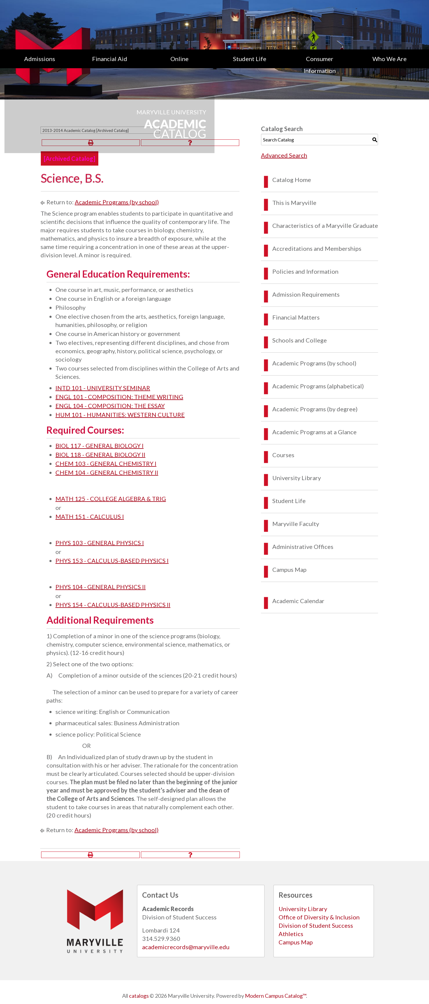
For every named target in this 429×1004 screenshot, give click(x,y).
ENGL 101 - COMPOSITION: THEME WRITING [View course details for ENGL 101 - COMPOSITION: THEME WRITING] (119, 396)
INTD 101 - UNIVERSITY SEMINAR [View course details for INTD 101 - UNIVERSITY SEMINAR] (102, 387)
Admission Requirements (306, 294)
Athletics (291, 933)
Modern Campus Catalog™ (275, 995)
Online (179, 58)
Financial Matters (296, 317)
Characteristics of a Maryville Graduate (325, 225)
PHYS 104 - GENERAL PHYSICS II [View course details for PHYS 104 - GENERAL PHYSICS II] (100, 586)
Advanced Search (284, 155)
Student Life (249, 58)
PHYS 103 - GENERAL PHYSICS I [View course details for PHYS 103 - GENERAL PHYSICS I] (99, 542)
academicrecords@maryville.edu (185, 946)
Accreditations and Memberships (316, 248)
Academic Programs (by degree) (315, 409)
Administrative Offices (302, 546)
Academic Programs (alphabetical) (318, 386)
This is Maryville (294, 202)
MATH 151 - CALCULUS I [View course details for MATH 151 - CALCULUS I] (89, 516)
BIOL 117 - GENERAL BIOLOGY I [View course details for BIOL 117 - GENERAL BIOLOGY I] (99, 445)
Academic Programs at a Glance (314, 431)
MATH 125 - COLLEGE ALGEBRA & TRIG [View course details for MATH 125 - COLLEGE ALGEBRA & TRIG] (110, 498)
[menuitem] (39, 64)
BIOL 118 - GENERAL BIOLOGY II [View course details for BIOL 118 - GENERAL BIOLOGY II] (100, 454)
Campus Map (289, 569)
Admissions (39, 58)
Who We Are (389, 58)
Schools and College (299, 340)
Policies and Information (305, 271)
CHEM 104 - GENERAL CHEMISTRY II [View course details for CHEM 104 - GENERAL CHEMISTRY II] (106, 472)
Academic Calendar (298, 600)
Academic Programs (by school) (117, 202)
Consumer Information (320, 64)
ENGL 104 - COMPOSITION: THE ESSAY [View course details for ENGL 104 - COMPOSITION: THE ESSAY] (110, 405)
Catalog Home (291, 179)
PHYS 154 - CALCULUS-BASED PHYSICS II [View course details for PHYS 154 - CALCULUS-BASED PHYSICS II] (112, 604)
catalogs (139, 995)
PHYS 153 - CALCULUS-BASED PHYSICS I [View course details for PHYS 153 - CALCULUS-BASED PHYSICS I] (112, 560)
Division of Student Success (316, 925)
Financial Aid (109, 58)
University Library (296, 477)
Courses (283, 454)
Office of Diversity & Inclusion (319, 917)
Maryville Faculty (295, 523)
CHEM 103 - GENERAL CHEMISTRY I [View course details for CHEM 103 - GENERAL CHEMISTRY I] (105, 463)
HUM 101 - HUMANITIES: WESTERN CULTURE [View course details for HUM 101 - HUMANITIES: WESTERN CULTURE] (120, 414)
